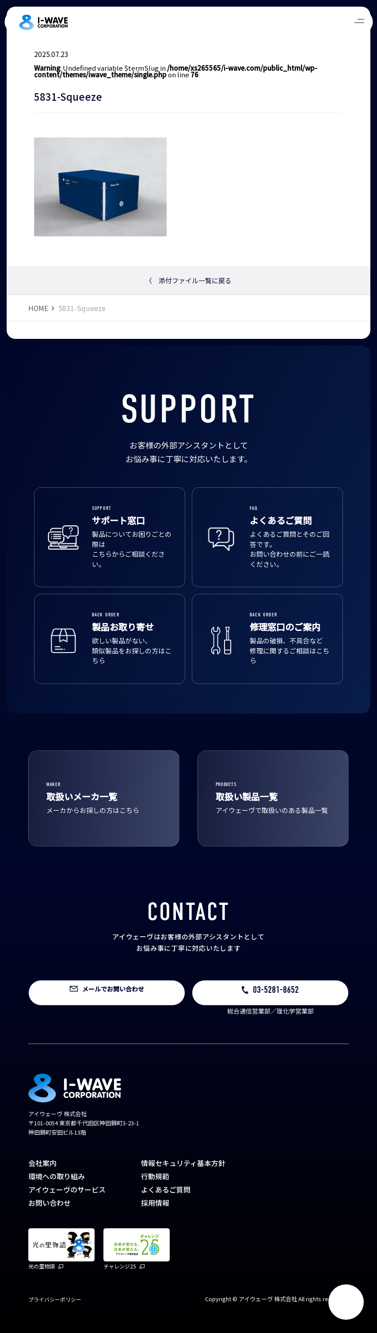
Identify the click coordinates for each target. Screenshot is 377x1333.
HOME (38, 308)
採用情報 (155, 1202)
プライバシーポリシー (54, 1299)
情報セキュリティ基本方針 (183, 1163)
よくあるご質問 (165, 1189)
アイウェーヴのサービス (67, 1189)
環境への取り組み (56, 1176)
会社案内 (42, 1163)
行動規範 (155, 1176)
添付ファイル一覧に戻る (188, 280)
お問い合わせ (49, 1202)
